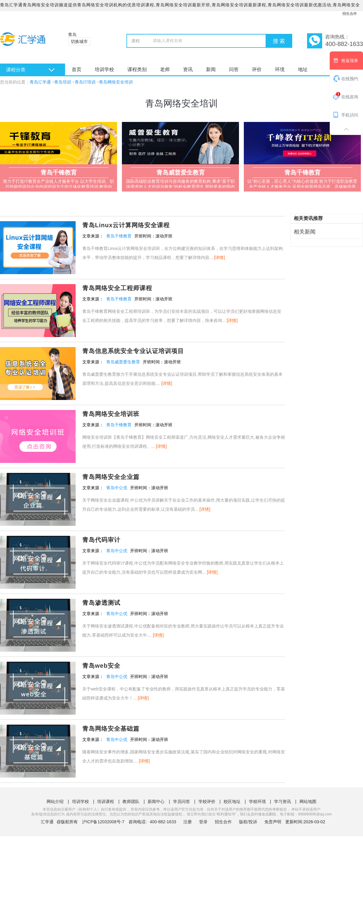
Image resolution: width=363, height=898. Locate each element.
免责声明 (272, 821)
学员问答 (181, 801)
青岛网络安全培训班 (110, 414)
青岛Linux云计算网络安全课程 (126, 225)
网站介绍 (55, 801)
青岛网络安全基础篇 (110, 728)
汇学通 (47, 821)
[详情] (219, 257)
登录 (203, 821)
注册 (187, 821)
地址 (303, 69)
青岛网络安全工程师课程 (117, 288)
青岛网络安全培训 (116, 82)
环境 (280, 69)
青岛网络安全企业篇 (110, 477)
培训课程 (105, 801)
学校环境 (257, 801)
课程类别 (137, 69)
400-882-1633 (163, 821)
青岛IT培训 (85, 82)
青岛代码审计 (101, 539)
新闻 (211, 69)
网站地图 (307, 801)
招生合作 (349, 13)
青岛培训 (62, 82)
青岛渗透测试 (101, 602)
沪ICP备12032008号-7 (103, 821)
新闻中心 (156, 801)
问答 (234, 69)
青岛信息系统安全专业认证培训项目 (133, 351)
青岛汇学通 (40, 82)
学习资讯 (282, 801)
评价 (257, 69)
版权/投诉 (248, 821)
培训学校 (104, 69)
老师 (165, 69)
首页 (76, 69)
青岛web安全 (101, 665)
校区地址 (232, 801)
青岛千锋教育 (119, 236)
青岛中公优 (116, 487)
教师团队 (131, 801)
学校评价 (206, 801)
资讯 (188, 69)
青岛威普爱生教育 (123, 361)
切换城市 (79, 41)
